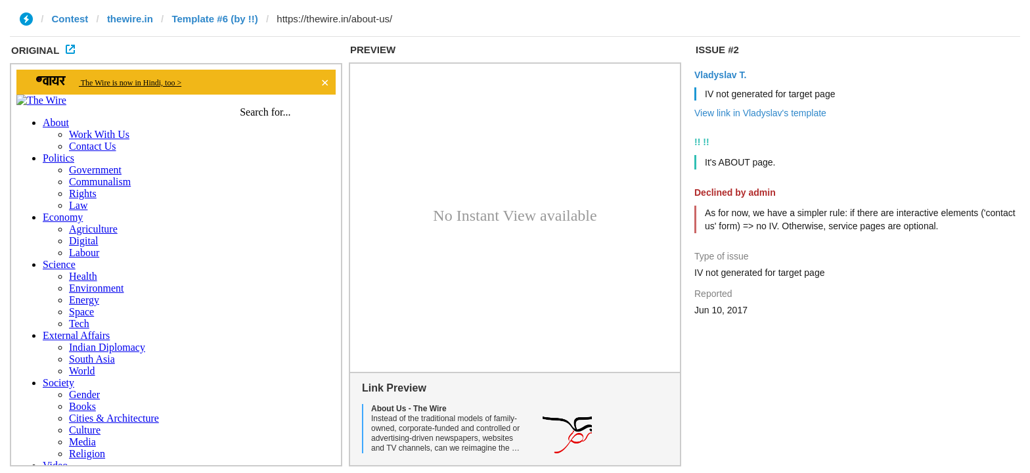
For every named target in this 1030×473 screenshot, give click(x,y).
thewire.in (130, 18)
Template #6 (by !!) (214, 18)
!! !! (701, 142)
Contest (70, 18)
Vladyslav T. (720, 75)
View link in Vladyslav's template (760, 113)
